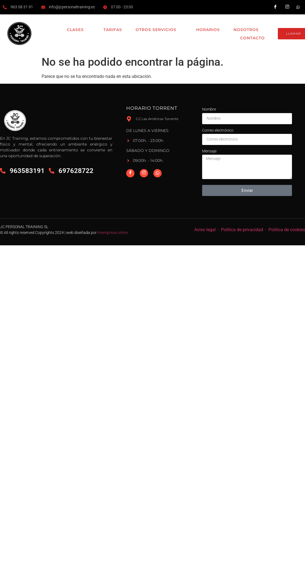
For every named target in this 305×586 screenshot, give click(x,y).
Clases (76, 30)
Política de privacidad (242, 229)
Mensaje (209, 151)
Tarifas (111, 29)
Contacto (251, 37)
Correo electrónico (217, 130)
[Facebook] (130, 173)
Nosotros (248, 30)
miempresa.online (113, 232)
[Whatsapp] (157, 173)
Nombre (209, 109)
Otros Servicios (157, 30)
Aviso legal (205, 229)
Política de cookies (286, 229)
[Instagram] (144, 173)
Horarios (207, 29)
